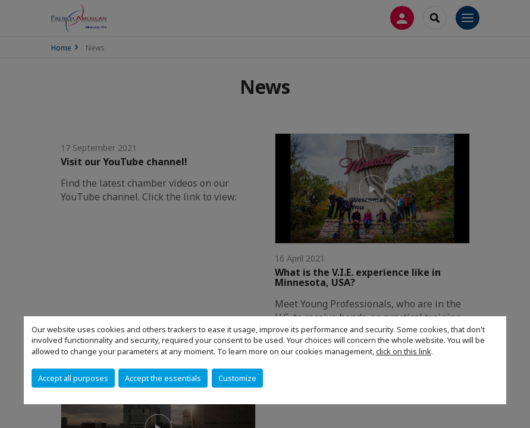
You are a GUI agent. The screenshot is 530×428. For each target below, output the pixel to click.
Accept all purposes (73, 378)
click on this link (403, 351)
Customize (237, 378)
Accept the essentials (163, 378)
